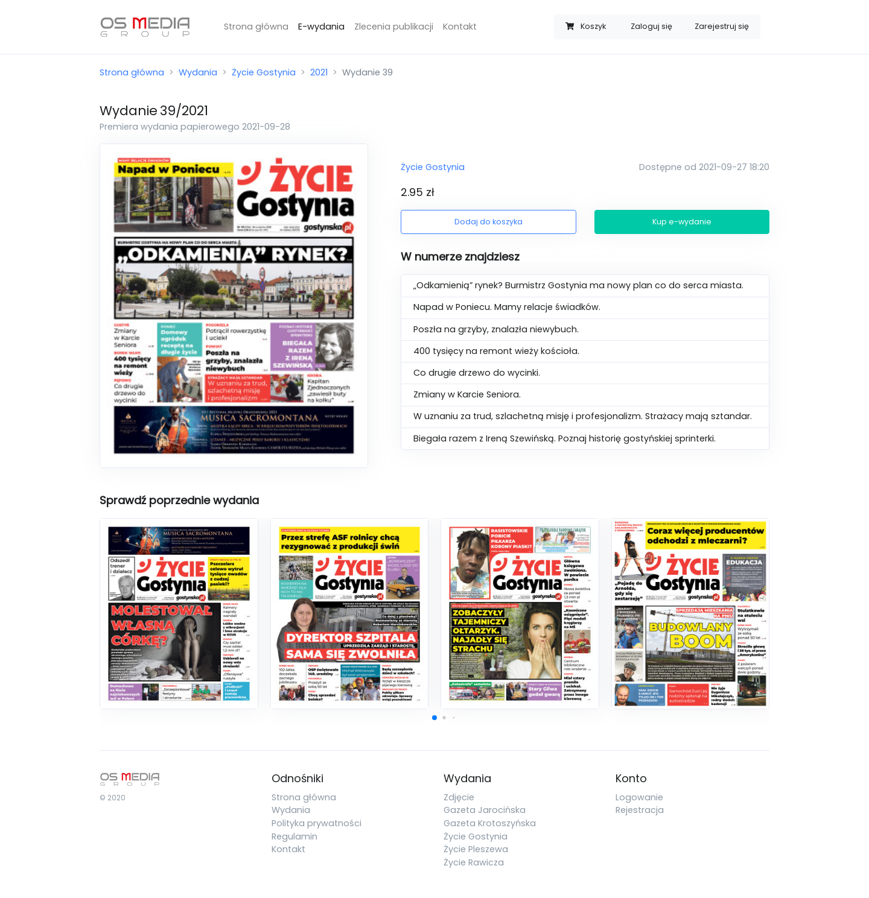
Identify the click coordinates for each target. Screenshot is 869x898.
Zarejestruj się (722, 26)
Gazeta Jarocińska (485, 810)
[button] (434, 717)
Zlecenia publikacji (393, 27)
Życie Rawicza (474, 862)
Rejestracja (640, 810)
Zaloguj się (651, 26)
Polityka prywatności (316, 823)
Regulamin (294, 836)
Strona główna (256, 27)
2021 (319, 72)
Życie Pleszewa (476, 849)
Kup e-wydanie (681, 222)
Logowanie (639, 797)
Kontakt (460, 27)
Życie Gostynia (264, 72)
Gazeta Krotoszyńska (490, 823)
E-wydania (321, 27)
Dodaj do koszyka (488, 222)
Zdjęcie (459, 797)
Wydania (198, 72)
